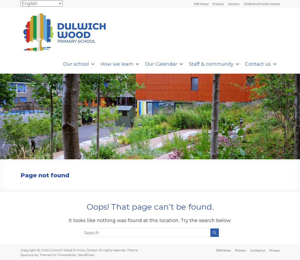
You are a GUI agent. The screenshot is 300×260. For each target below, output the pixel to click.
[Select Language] (41, 4)
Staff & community (214, 64)
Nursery (234, 4)
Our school (79, 64)
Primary (218, 4)
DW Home (201, 4)
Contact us (261, 64)
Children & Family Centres (262, 4)
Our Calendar (164, 64)
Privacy (274, 250)
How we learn (120, 64)
